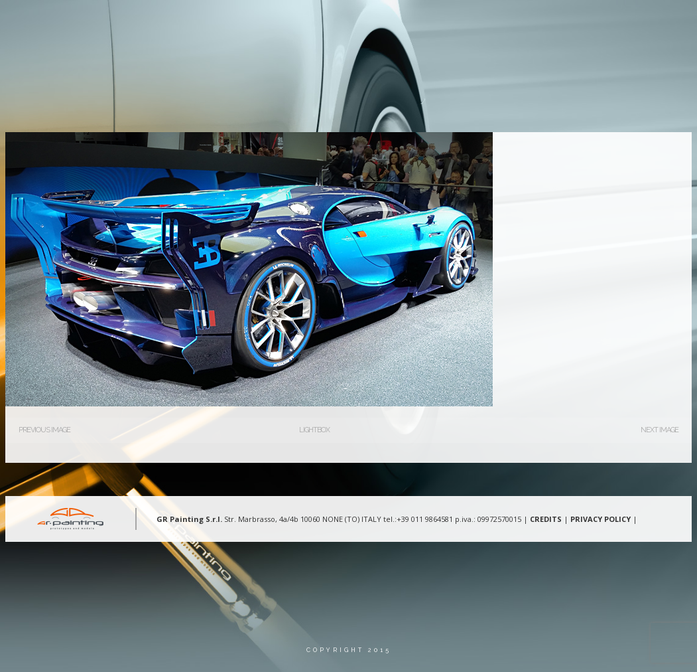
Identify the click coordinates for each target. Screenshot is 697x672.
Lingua (589, 23)
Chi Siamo (285, 23)
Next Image (659, 430)
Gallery (460, 23)
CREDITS (546, 519)
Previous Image (44, 430)
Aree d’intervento (375, 23)
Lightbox (314, 430)
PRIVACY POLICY (600, 519)
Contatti (525, 23)
